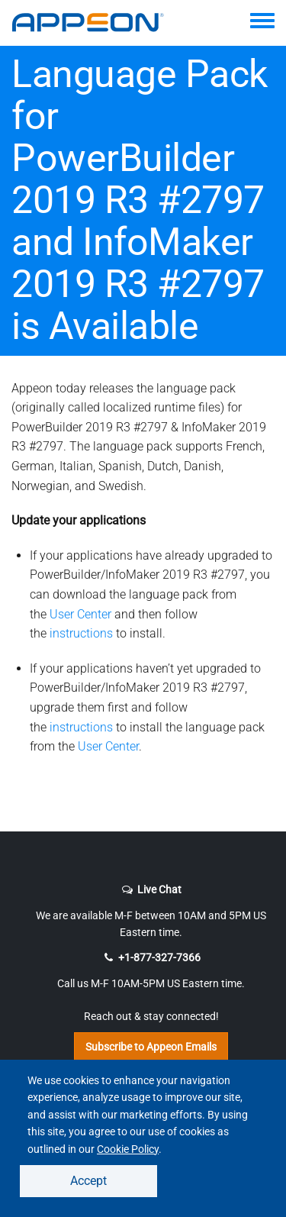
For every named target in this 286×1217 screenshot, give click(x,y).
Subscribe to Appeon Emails (151, 1047)
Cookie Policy (128, 1149)
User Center (80, 614)
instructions (81, 633)
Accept (88, 1180)
